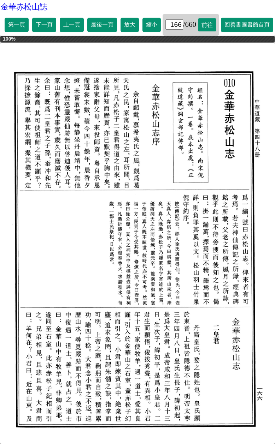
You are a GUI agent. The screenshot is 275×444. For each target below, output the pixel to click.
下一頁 (44, 25)
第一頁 (16, 25)
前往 (207, 25)
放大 (129, 25)
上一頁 (71, 25)
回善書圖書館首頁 (247, 25)
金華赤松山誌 (24, 6)
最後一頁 (102, 25)
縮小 (151, 25)
